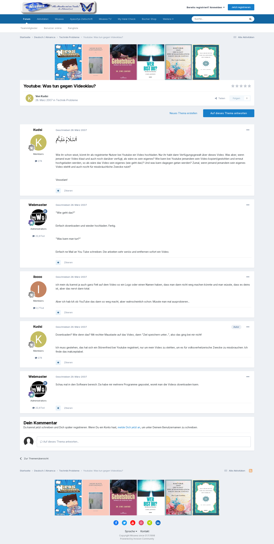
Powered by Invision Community (137, 538)
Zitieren (68, 190)
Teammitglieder (29, 28)
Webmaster (37, 205)
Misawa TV (105, 19)
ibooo (37, 277)
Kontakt (144, 531)
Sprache (131, 531)
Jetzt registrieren (241, 7)
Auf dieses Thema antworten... (59, 441)
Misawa (59, 19)
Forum (26, 21)
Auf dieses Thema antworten (228, 113)
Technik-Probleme (67, 100)
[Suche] (208, 19)
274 (38, 160)
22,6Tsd (38, 235)
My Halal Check (126, 19)
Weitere (168, 19)
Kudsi (44, 96)
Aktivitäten (43, 19)
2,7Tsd (38, 307)
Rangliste (73, 28)
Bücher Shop (149, 19)
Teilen (220, 98)
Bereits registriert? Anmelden (206, 7)
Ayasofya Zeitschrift (81, 19)
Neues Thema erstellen (183, 113)
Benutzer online (53, 28)
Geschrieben (71, 130)
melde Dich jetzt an (129, 427)
